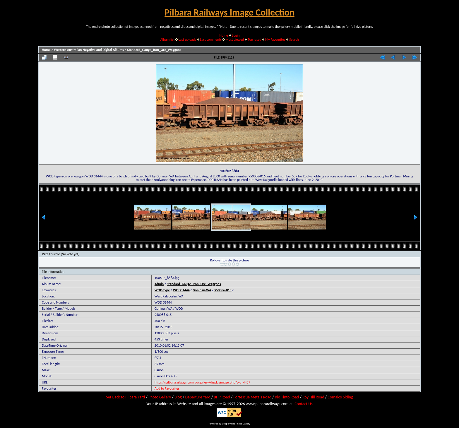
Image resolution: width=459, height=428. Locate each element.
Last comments (211, 39)
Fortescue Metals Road (253, 397)
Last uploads (187, 39)
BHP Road (222, 397)
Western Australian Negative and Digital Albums (89, 50)
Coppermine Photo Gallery (236, 423)
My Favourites (275, 39)
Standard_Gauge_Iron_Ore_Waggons (154, 50)
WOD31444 (181, 290)
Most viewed (234, 39)
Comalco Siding (340, 397)
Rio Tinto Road (287, 397)
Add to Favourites (167, 388)
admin (159, 284)
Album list (167, 39)
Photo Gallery (159, 397)
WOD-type (162, 290)
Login (235, 35)
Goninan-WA (202, 290)
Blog (178, 397)
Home (224, 35)
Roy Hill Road (313, 397)
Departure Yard (197, 397)
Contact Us (303, 403)
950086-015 (222, 290)
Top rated (254, 39)
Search (294, 39)
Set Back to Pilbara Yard (125, 397)
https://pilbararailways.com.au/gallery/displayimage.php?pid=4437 (202, 382)
